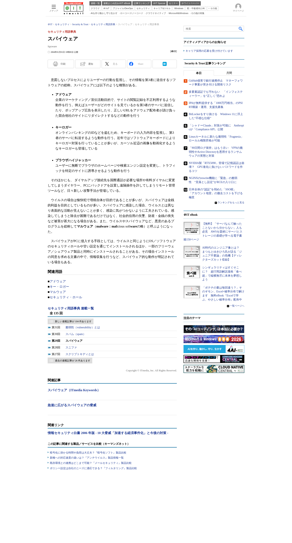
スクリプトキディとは (79, 354)
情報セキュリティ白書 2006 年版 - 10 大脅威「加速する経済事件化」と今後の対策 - (108, 433)
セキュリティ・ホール (66, 297)
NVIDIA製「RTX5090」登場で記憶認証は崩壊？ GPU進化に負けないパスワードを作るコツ (216, 167)
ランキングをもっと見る (231, 202)
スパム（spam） (75, 334)
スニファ (71, 347)
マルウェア (58, 292)
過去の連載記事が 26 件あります (72, 360)
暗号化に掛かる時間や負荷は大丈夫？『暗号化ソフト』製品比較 (88, 452)
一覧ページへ (237, 305)
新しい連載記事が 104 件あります (73, 321)
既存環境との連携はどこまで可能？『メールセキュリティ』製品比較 (91, 462)
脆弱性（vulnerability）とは (82, 327)
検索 (241, 28)
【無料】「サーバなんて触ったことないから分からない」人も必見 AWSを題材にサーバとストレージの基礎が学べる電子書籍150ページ (213, 231)
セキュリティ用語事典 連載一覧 (71, 308)
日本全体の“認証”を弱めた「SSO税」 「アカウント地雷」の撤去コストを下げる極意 (216, 193)
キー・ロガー (59, 286)
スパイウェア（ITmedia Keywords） (74, 390)
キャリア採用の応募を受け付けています (209, 50)
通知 (90, 63)
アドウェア (58, 281)
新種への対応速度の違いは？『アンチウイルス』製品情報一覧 (87, 457)
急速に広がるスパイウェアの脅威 (72, 405)
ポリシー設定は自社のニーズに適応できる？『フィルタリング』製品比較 (93, 468)
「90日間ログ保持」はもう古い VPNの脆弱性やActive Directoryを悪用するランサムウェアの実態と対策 (216, 151)
